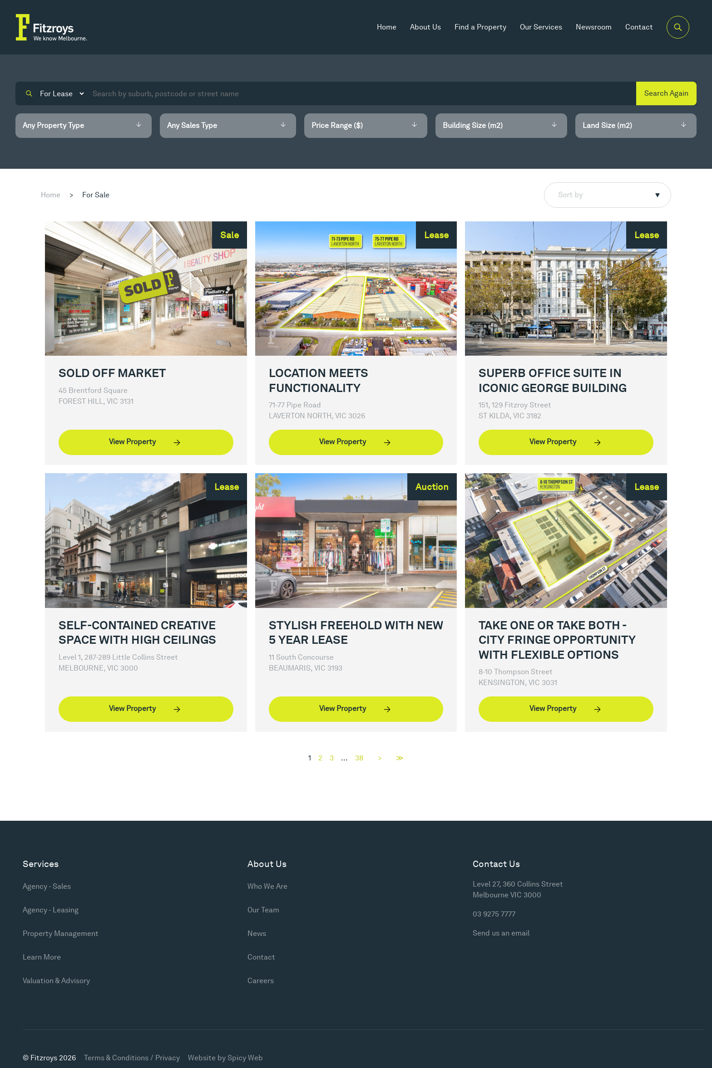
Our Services (541, 27)
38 (359, 758)
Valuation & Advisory (56, 980)
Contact (639, 27)
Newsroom (594, 27)
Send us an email (501, 933)
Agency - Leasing (51, 910)
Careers (260, 980)
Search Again (666, 93)
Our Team (263, 910)
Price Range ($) (337, 125)
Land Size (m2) (607, 125)
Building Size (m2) (473, 125)
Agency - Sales (47, 886)
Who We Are (267, 886)
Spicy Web (245, 1057)
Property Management (61, 933)
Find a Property (480, 27)
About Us (425, 27)
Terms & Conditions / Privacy (132, 1057)
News (256, 933)
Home (386, 27)
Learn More (42, 957)
